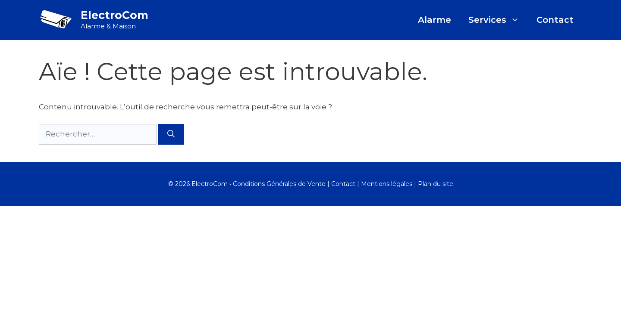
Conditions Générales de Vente (279, 184)
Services (498, 19)
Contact (555, 20)
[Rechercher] (171, 134)
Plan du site (435, 184)
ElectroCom (114, 15)
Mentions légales (386, 184)
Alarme (434, 20)
